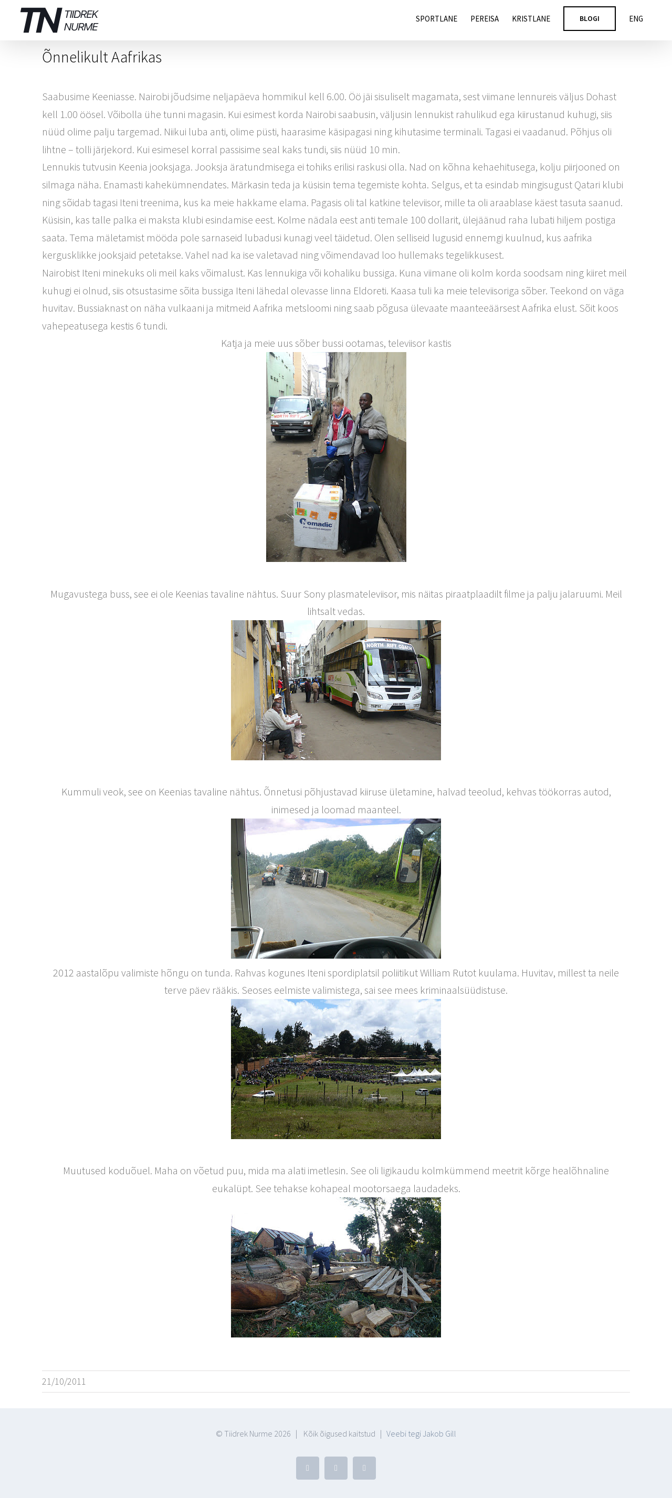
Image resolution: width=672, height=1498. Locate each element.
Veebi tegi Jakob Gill (421, 1433)
